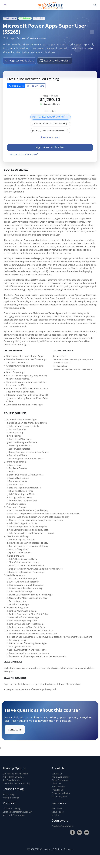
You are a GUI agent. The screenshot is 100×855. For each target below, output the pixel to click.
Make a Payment (60, 796)
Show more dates (50, 137)
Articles (55, 815)
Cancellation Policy (61, 793)
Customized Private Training (16, 783)
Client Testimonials (61, 780)
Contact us (20, 728)
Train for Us (57, 789)
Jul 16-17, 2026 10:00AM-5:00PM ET (50, 130)
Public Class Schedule (13, 776)
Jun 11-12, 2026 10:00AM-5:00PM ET (50, 116)
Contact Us (57, 773)
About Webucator (60, 776)
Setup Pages (58, 811)
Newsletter (57, 808)
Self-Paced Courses (12, 780)
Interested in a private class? (24, 154)
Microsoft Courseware (13, 815)
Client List (56, 783)
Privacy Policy (58, 786)
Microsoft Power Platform (31, 38)
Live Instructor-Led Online (15, 773)
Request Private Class (54, 60)
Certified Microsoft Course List (17, 811)
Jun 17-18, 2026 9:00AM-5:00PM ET (50, 123)
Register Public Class (19, 60)
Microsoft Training (12, 808)
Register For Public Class (50, 147)
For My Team (35, 85)
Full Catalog (8, 794)
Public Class (16, 85)
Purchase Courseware (62, 826)
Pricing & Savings (11, 797)
